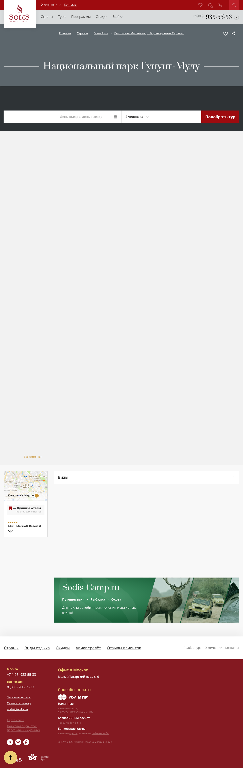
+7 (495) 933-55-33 (21, 674)
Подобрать (220, 116)
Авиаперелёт (88, 648)
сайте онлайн (100, 733)
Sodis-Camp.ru (91, 587)
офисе (73, 733)
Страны (82, 33)
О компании (49, 5)
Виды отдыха (37, 648)
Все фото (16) (32, 457)
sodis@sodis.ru (17, 709)
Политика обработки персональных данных (23, 728)
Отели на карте (21, 495)
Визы (63, 477)
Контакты (232, 648)
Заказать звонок (19, 697)
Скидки (63, 648)
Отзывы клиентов (124, 648)
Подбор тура (192, 648)
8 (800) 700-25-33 (20, 687)
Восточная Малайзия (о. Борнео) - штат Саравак (149, 33)
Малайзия (101, 33)
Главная (65, 33)
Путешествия (73, 599)
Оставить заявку (19, 703)
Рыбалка (98, 599)
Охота (116, 599)
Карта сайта (15, 720)
